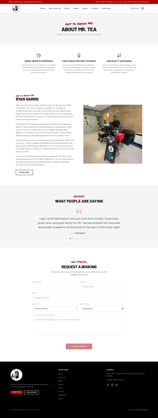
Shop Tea (17, 392)
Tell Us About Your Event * (43, 315)
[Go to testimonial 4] (75, 238)
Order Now (106, 8)
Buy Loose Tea (55, 8)
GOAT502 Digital (142, 410)
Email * (35, 293)
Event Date (85, 304)
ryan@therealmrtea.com (115, 380)
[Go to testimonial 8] (82, 238)
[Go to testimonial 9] (84, 238)
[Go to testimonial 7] (80, 238)
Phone (83, 282)
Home (60, 374)
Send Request (79, 346)
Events (43, 8)
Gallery (76, 8)
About (85, 8)
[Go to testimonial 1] (70, 238)
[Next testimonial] (126, 221)
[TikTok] (116, 385)
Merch (67, 8)
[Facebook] (108, 385)
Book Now (24, 172)
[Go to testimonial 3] (73, 238)
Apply (60, 399)
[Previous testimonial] (32, 221)
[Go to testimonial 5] (77, 238)
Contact (94, 8)
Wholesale (62, 395)
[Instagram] (112, 385)
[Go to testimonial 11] (87, 238)
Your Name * (37, 282)
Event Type (36, 304)
